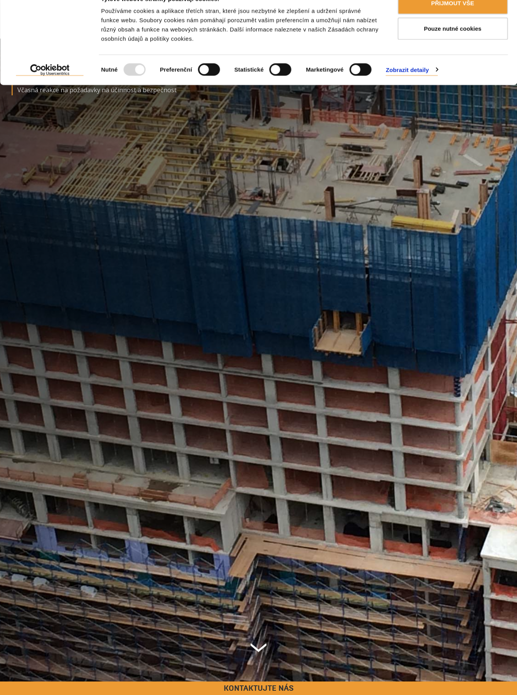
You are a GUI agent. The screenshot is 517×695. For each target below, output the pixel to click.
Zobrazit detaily (407, 86)
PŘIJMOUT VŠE (452, 20)
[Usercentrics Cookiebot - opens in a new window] (50, 87)
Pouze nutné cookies (452, 45)
